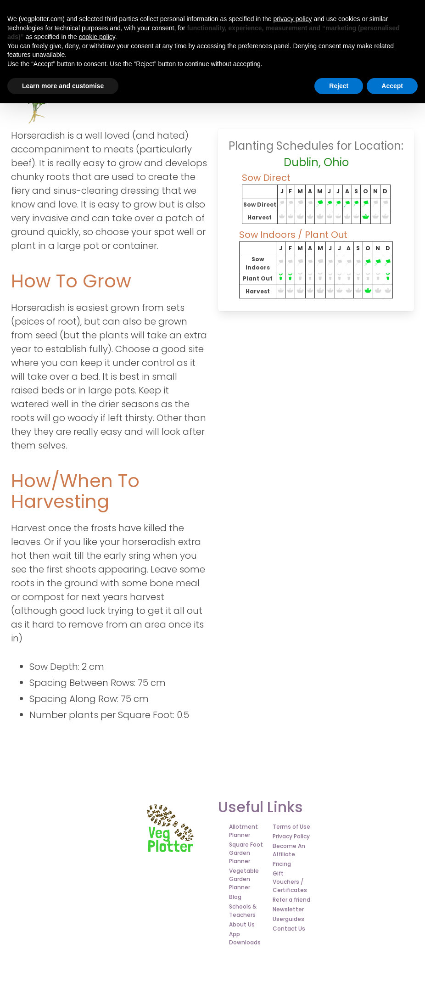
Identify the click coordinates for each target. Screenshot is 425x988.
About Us (242, 924)
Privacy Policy (291, 836)
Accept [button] (392, 86)
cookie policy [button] (97, 36)
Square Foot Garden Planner (246, 853)
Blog (235, 897)
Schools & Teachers (243, 911)
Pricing (282, 864)
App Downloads (245, 938)
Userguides (288, 919)
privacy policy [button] (292, 18)
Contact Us (289, 928)
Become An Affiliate (289, 850)
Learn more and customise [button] (63, 86)
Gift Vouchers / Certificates (290, 882)
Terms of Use (291, 827)
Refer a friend (291, 900)
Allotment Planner (243, 831)
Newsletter (288, 909)
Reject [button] (338, 86)
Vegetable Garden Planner (244, 879)
